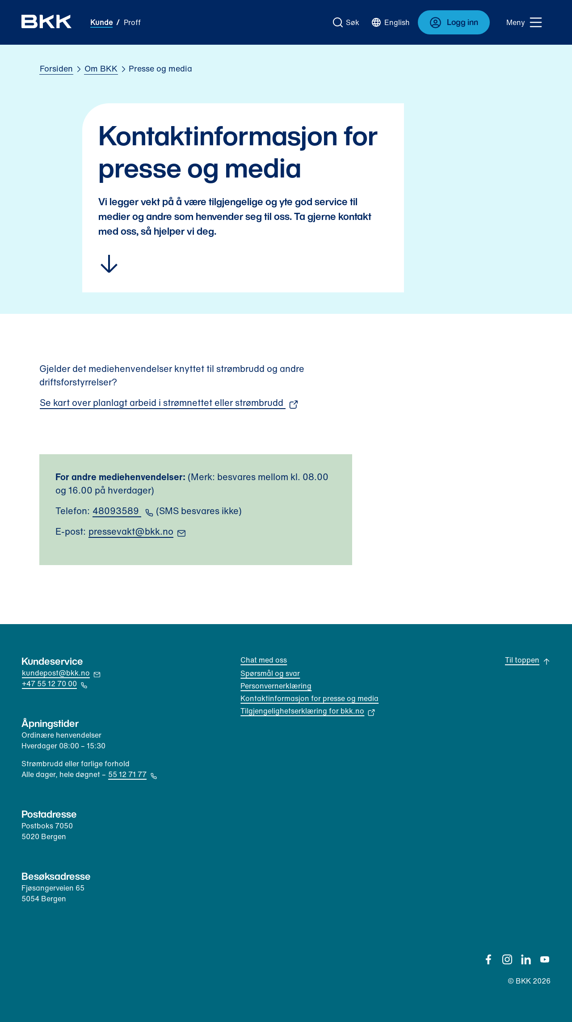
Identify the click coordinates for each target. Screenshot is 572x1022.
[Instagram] (507, 959)
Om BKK (101, 68)
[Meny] (525, 22)
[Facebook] (488, 959)
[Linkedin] (526, 959)
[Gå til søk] (346, 22)
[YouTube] (545, 959)
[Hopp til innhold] (243, 264)
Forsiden (56, 68)
